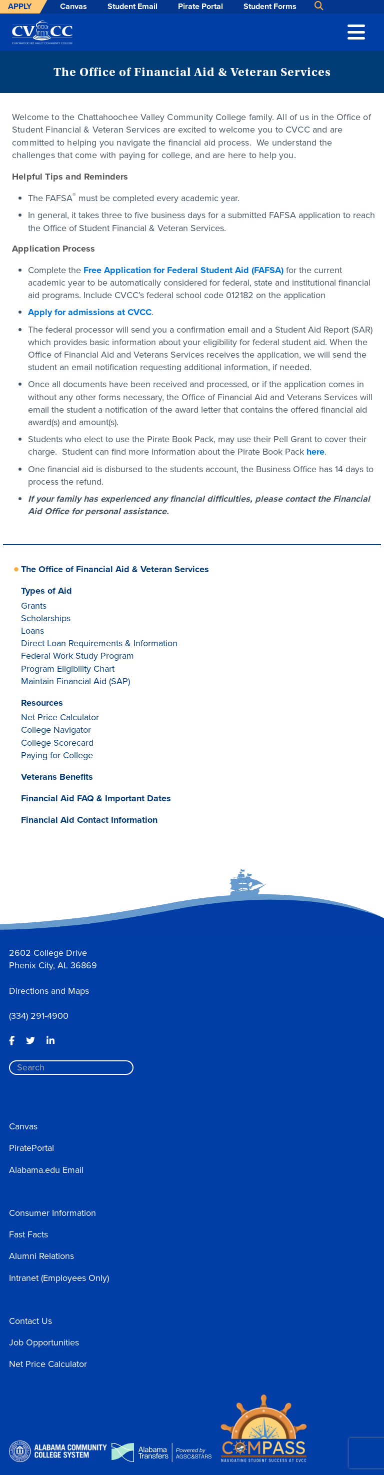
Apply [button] (20, 6)
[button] (356, 31)
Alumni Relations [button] (41, 1255)
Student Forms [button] (270, 6)
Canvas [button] (73, 6)
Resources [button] (42, 702)
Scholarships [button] (45, 618)
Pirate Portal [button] (200, 6)
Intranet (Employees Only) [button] (59, 1277)
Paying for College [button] (57, 755)
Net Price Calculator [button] (60, 717)
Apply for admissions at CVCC (90, 312)
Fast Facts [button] (28, 1234)
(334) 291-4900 (38, 1015)
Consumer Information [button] (52, 1212)
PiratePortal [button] (31, 1147)
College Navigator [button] (56, 729)
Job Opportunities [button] (44, 1342)
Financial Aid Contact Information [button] (89, 819)
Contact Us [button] (30, 1320)
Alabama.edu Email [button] (46, 1169)
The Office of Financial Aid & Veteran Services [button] (115, 569)
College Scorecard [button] (57, 742)
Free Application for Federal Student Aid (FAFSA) (184, 270)
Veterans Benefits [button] (57, 776)
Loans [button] (32, 630)
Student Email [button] (133, 6)
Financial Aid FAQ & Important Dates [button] (96, 798)
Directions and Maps (49, 990)
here (315, 451)
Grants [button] (33, 605)
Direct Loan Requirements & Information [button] (99, 643)
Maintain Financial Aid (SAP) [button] (75, 681)
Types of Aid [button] (46, 590)
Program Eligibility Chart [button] (67, 668)
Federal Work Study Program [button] (77, 655)
